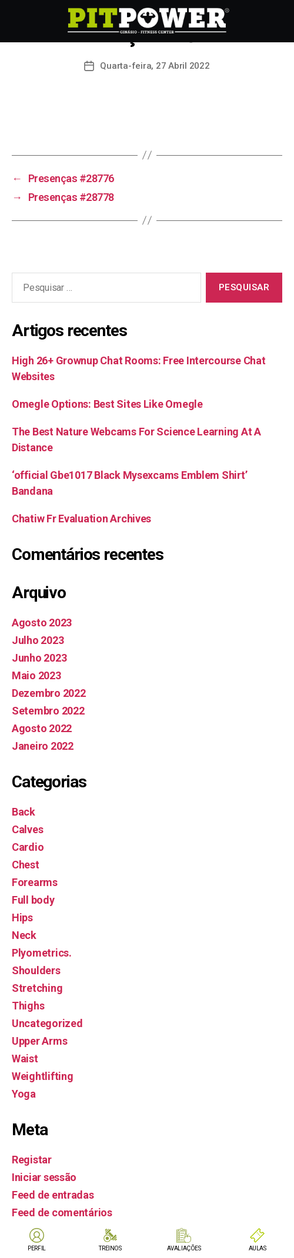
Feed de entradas (53, 1195)
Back (23, 812)
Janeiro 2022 (43, 746)
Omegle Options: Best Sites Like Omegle (107, 404)
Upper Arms (39, 1041)
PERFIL (37, 1248)
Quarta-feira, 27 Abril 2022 (154, 66)
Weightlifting (43, 1076)
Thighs (28, 1005)
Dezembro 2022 (49, 693)
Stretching (37, 988)
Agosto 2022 (42, 728)
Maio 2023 (36, 675)
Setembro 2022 (48, 711)
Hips (22, 917)
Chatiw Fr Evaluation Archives (81, 518)
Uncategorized (47, 1023)
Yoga (24, 1094)
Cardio (28, 847)
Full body (33, 900)
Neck (24, 935)
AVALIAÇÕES (184, 1248)
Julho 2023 (38, 640)
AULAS (257, 1248)
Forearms (35, 882)
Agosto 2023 (42, 622)
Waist (25, 1058)
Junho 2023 (39, 658)
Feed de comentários (62, 1212)
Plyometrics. (42, 953)
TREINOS (110, 1248)
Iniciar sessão (44, 1177)
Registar (32, 1159)
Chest (25, 864)
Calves (27, 829)
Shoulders (36, 970)
